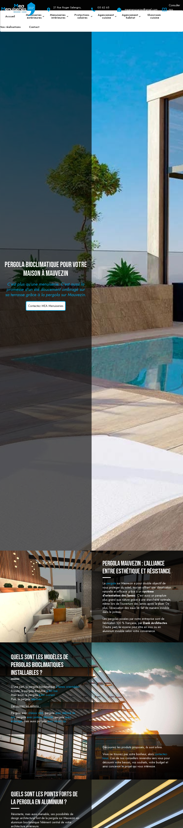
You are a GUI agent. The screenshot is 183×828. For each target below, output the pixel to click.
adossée (36, 699)
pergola (111, 583)
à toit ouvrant (47, 695)
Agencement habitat (130, 16)
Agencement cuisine (106, 16)
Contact (34, 27)
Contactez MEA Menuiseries (45, 306)
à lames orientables (68, 687)
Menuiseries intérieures (58, 16)
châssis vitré (35, 713)
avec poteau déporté (40, 717)
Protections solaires (82, 16)
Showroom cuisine (154, 16)
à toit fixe (52, 691)
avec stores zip (56, 721)
